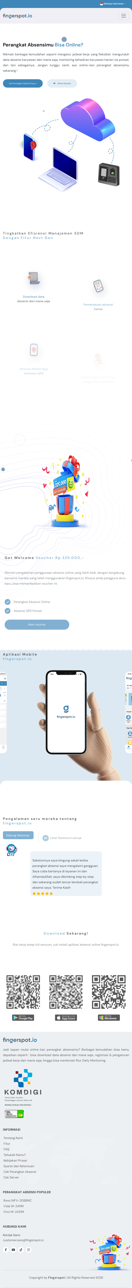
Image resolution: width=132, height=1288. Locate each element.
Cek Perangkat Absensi (19, 1172)
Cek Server (11, 1177)
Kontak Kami (11, 1235)
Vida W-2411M (13, 1206)
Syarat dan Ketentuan (18, 1166)
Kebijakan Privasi (15, 1160)
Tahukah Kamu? (14, 1155)
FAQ (6, 1149)
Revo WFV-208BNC (17, 1200)
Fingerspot (56, 1278)
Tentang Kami (13, 1138)
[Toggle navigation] (123, 16)
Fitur (6, 1144)
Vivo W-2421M (13, 1212)
